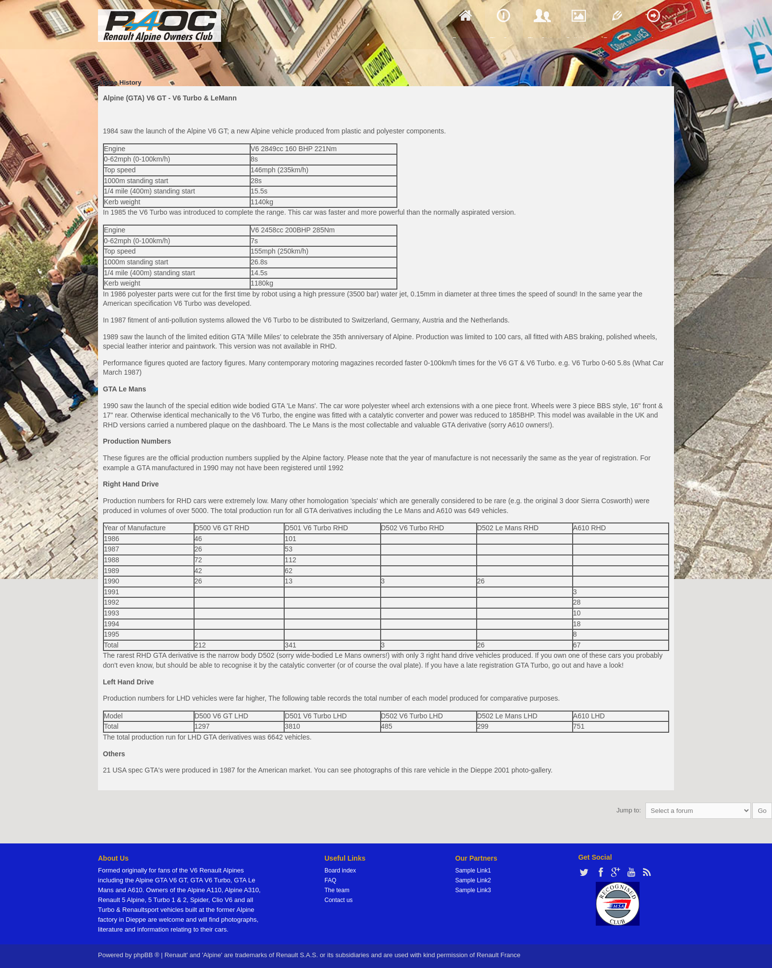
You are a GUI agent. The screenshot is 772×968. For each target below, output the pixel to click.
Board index (340, 870)
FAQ (330, 880)
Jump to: (628, 810)
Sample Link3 (473, 890)
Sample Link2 (473, 880)
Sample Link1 (473, 870)
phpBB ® (146, 955)
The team (337, 890)
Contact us (338, 900)
